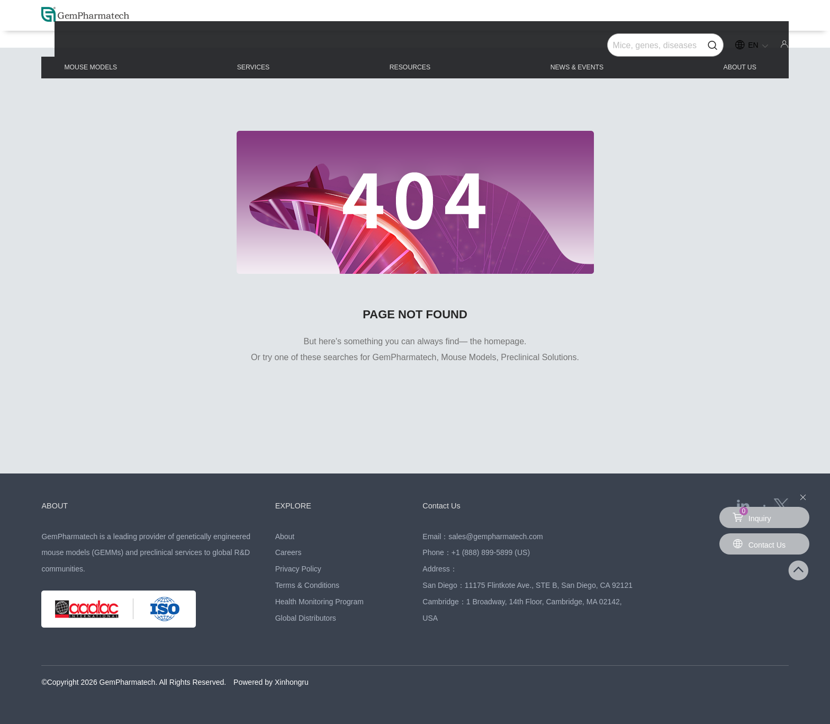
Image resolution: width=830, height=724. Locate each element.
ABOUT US (716, 48)
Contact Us (446, 505)
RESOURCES (414, 48)
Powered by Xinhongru (271, 682)
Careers (288, 552)
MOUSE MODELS (126, 48)
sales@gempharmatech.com (495, 536)
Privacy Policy (298, 569)
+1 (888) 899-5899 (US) (491, 552)
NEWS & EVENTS (568, 48)
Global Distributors (305, 618)
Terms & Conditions (307, 585)
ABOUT (57, 505)
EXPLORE (297, 505)
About (285, 536)
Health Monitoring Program (319, 601)
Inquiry (753, 515)
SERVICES (274, 48)
